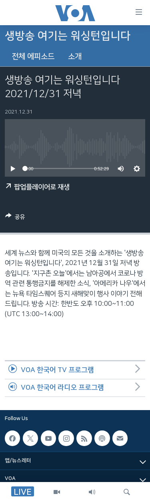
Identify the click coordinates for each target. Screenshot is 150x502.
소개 (75, 56)
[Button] (15, 218)
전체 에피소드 (33, 56)
